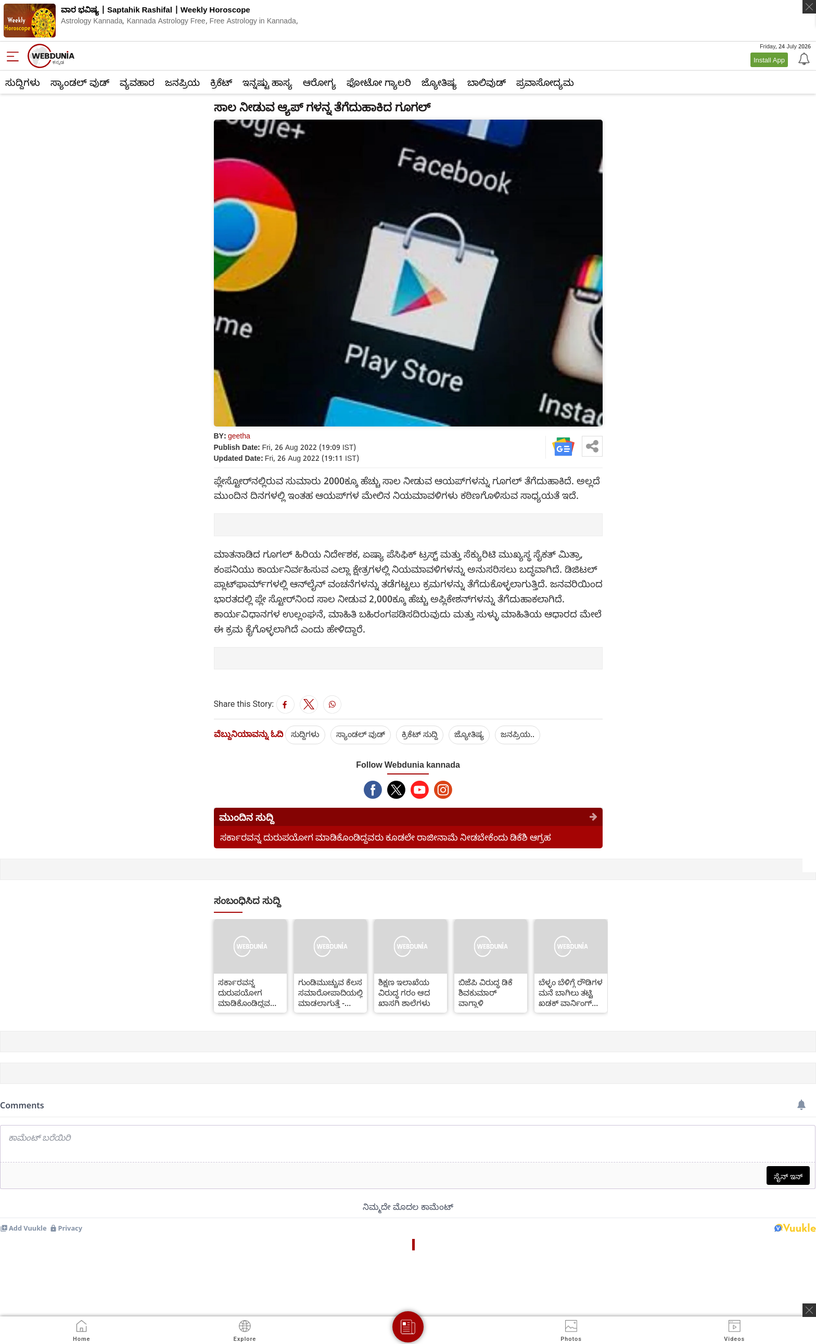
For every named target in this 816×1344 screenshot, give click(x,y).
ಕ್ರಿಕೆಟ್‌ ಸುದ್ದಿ (420, 734)
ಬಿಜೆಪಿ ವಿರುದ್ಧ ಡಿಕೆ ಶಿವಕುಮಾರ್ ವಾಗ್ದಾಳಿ (485, 992)
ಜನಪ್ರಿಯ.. (517, 734)
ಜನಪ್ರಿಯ (182, 82)
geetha (239, 436)
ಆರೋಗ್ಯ (319, 82)
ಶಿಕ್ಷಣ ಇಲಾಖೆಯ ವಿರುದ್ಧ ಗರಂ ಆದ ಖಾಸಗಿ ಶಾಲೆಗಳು (404, 992)
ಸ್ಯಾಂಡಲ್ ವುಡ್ (79, 82)
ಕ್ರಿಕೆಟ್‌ (221, 82)
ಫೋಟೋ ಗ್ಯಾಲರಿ (379, 82)
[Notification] (803, 58)
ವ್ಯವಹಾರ (137, 82)
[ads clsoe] (809, 1310)
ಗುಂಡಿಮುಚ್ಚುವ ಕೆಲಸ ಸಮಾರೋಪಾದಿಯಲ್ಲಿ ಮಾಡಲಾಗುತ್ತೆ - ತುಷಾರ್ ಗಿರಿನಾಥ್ (330, 992)
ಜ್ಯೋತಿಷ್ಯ (439, 82)
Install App (769, 59)
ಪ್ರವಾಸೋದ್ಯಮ (545, 82)
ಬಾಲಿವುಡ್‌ (486, 82)
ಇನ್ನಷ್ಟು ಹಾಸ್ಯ (267, 82)
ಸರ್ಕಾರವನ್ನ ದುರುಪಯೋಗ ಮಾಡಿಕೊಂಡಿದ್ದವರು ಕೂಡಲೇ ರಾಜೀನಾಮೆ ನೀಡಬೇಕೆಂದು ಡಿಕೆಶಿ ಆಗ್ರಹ (385, 837)
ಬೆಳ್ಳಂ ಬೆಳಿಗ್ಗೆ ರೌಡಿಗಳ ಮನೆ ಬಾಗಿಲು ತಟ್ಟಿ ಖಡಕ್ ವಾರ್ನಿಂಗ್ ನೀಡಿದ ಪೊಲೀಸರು (571, 992)
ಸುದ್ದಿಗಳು (22, 82)
